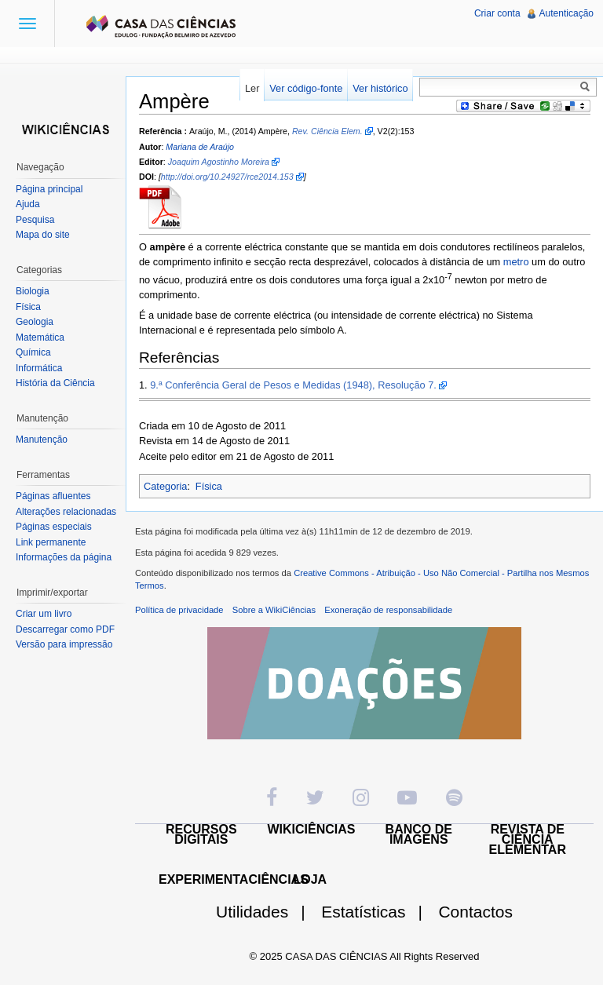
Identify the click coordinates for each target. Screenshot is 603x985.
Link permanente (51, 542)
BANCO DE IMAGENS (419, 834)
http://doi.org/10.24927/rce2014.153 (227, 176)
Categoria (166, 486)
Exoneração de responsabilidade (388, 610)
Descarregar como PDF (65, 629)
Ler (252, 88)
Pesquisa (35, 219)
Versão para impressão (64, 644)
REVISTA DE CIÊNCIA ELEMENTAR (527, 839)
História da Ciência (55, 383)
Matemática (40, 337)
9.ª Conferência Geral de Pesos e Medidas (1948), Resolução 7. (293, 385)
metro (516, 262)
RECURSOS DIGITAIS (201, 834)
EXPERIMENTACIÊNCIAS (234, 879)
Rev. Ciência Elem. (327, 131)
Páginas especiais (54, 526)
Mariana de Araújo (200, 146)
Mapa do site (43, 234)
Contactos (475, 912)
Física (209, 486)
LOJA (310, 879)
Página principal (49, 189)
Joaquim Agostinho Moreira (218, 161)
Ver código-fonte (305, 88)
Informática (39, 368)
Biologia (32, 291)
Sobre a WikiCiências (274, 610)
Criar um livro (43, 613)
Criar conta (497, 13)
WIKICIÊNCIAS (312, 829)
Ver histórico (380, 88)
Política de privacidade (179, 610)
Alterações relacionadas (66, 511)
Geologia (34, 321)
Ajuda (28, 204)
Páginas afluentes (53, 496)
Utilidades (267, 912)
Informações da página (63, 557)
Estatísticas (378, 912)
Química (33, 352)
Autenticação (566, 13)
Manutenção (42, 439)
